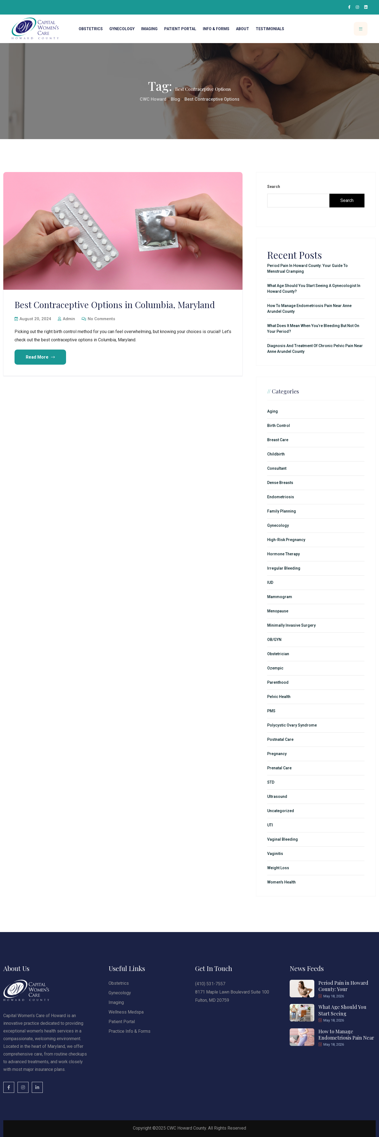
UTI (270, 825)
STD (270, 782)
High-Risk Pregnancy (286, 539)
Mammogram (279, 597)
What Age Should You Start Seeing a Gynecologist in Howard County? (313, 288)
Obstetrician (278, 654)
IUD (270, 582)
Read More (40, 357)
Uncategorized (280, 811)
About (242, 29)
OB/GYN (274, 639)
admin (66, 318)
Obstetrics (91, 29)
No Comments (98, 318)
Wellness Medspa (126, 1012)
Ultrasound (277, 796)
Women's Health (281, 882)
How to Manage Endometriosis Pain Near (346, 1034)
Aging (272, 411)
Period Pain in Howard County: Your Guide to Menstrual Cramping (307, 268)
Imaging (149, 29)
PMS (271, 711)
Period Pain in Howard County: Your (343, 986)
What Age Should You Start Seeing (342, 1010)
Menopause (277, 611)
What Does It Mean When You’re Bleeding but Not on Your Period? (313, 328)
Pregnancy (277, 754)
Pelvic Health (278, 696)
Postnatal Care (280, 739)
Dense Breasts (280, 482)
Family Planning (281, 511)
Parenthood (278, 682)
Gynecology (122, 29)
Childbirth (276, 454)
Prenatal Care (279, 768)
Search (273, 186)
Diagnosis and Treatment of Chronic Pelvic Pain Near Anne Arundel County (315, 349)
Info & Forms (216, 29)
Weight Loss (278, 868)
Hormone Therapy (283, 554)
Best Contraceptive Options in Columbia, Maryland (115, 304)
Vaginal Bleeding (282, 839)
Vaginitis (275, 853)
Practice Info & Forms (129, 1031)
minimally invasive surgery (291, 625)
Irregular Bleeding (283, 568)
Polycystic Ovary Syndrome (292, 725)
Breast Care (277, 440)
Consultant (276, 468)
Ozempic (275, 668)
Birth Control (278, 425)
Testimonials (270, 29)
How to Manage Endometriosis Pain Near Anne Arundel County (309, 308)
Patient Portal (180, 29)
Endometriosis (280, 497)
